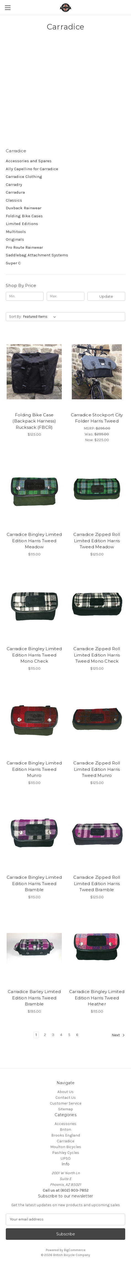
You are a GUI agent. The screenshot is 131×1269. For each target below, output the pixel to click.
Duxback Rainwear (23, 207)
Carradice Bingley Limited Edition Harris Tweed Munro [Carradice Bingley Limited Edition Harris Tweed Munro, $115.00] (34, 769)
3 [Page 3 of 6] (53, 1034)
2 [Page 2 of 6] (45, 1034)
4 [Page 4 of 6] (61, 1034)
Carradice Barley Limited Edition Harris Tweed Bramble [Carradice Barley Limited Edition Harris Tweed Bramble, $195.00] (34, 998)
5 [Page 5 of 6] (69, 1034)
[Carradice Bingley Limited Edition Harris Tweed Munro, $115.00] (34, 720)
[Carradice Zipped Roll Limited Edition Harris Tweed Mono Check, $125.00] (96, 606)
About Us (65, 1091)
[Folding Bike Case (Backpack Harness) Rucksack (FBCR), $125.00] (34, 371)
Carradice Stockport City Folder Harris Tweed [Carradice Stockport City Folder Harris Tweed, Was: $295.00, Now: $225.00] (97, 418)
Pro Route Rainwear (24, 247)
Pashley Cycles (65, 1152)
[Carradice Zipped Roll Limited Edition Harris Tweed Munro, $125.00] (96, 720)
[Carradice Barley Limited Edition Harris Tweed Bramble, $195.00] (34, 948)
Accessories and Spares (29, 160)
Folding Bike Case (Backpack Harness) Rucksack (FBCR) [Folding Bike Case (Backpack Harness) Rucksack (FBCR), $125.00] (34, 421)
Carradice (65, 1141)
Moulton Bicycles (65, 1147)
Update (106, 296)
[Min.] (25, 296)
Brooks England (65, 1135)
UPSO (66, 1158)
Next (118, 1035)
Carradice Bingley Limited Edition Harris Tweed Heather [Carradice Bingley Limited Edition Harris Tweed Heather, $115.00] (96, 998)
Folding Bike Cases (24, 215)
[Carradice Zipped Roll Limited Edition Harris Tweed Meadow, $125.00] (96, 491)
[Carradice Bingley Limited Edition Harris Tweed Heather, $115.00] (96, 948)
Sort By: (15, 316)
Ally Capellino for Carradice (32, 168)
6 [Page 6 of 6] (77, 1034)
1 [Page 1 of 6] (36, 1034)
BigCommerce (74, 1250)
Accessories (65, 1123)
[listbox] (40, 317)
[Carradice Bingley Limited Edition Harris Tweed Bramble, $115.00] (34, 834)
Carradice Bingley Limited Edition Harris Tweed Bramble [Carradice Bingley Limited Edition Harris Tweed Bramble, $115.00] (34, 883)
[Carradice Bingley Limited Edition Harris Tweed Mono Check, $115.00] (34, 606)
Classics (14, 200)
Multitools (16, 231)
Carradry (14, 184)
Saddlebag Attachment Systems (37, 255)
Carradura (15, 192)
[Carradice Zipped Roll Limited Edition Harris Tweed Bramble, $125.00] (96, 834)
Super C (13, 263)
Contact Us (65, 1097)
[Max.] (65, 296)
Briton (65, 1129)
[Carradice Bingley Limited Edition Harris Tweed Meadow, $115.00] (34, 491)
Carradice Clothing (24, 176)
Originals (15, 239)
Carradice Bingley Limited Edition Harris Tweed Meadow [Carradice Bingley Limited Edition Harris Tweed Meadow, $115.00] (34, 540)
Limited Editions (22, 223)
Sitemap (65, 1109)
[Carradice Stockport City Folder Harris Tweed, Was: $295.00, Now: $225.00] (96, 371)
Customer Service (65, 1103)
